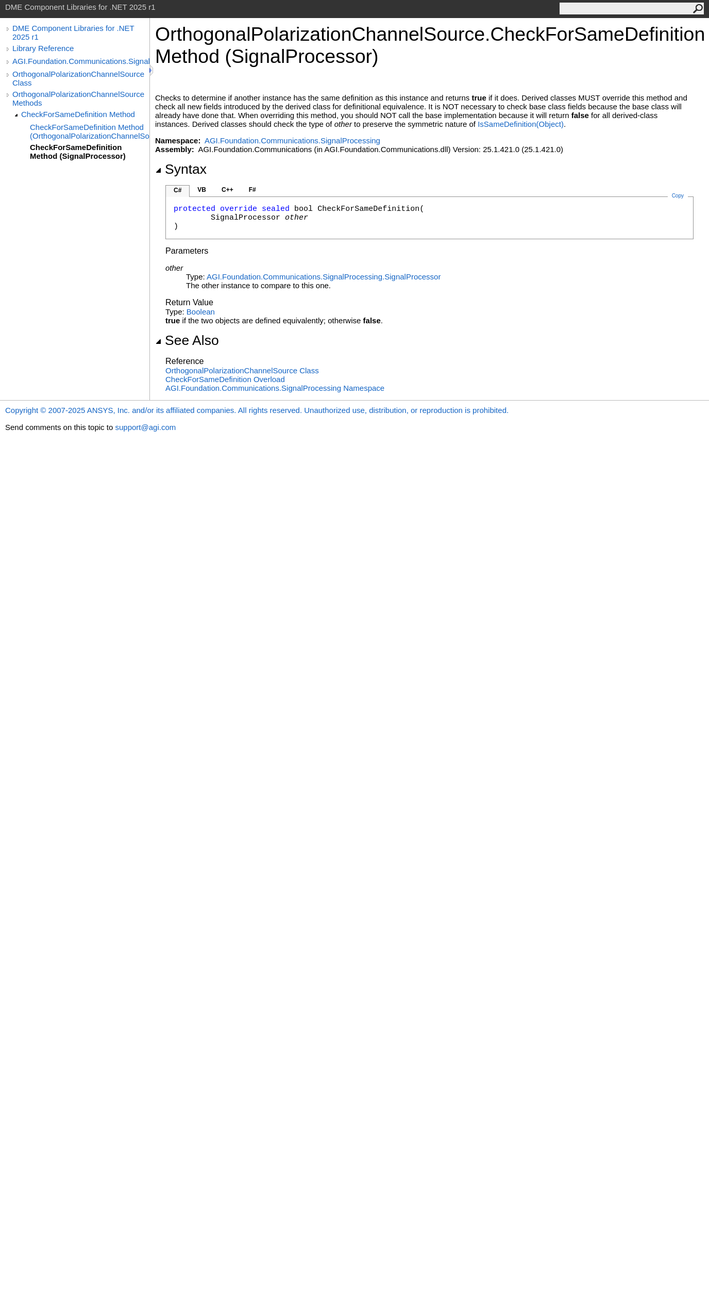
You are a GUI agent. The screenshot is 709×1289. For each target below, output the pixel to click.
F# (252, 189)
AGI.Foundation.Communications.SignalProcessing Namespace (274, 388)
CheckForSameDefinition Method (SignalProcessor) (78, 151)
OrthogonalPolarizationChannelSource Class (78, 78)
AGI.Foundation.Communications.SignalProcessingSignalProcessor (324, 276)
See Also (187, 340)
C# (177, 190)
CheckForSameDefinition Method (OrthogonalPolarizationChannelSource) (89, 131)
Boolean (201, 311)
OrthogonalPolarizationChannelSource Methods (78, 98)
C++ (227, 189)
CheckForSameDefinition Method (78, 114)
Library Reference (43, 48)
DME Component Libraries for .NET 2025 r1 (73, 32)
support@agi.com (145, 427)
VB (201, 189)
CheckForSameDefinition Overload (225, 379)
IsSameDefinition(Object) (521, 124)
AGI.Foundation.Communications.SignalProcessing (80, 61)
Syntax (181, 169)
